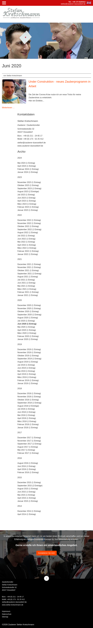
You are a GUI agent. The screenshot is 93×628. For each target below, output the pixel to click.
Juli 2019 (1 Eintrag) (26, 365)
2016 (19, 458)
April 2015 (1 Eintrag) (26, 498)
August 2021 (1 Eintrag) (27, 277)
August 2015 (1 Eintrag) (27, 489)
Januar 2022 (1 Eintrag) (27, 254)
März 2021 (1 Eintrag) (26, 289)
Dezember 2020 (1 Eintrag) (29, 305)
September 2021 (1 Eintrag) (29, 274)
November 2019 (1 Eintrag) (29, 352)
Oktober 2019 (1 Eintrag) (28, 356)
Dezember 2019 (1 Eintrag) (29, 349)
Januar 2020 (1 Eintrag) (27, 339)
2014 (19, 506)
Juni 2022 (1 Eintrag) (26, 239)
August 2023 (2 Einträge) (28, 191)
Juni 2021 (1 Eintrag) (26, 283)
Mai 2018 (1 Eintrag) (26, 415)
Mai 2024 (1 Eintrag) (26, 163)
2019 (19, 344)
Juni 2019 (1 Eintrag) (26, 368)
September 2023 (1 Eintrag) (29, 188)
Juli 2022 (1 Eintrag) (26, 236)
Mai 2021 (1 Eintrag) (26, 286)
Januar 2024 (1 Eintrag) (27, 172)
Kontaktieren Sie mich (46, 553)
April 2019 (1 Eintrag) (26, 374)
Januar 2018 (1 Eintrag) (27, 428)
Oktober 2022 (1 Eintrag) (28, 226)
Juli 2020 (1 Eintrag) (26, 321)
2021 (19, 259)
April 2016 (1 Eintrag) (26, 469)
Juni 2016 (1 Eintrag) (26, 466)
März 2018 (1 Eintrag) (26, 421)
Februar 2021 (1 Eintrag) (28, 292)
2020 (19, 300)
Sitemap (5, 617)
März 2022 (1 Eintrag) (26, 248)
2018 (19, 388)
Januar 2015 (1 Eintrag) (27, 501)
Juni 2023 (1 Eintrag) (26, 198)
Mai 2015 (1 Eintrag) (26, 495)
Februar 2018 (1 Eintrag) (28, 424)
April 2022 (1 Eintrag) (26, 245)
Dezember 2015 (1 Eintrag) (29, 482)
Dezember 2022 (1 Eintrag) (29, 220)
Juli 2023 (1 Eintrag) (26, 195)
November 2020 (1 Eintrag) (29, 308)
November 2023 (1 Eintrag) (29, 182)
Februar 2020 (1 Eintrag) (28, 336)
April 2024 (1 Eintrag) (26, 166)
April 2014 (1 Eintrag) (26, 514)
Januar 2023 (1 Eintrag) (27, 210)
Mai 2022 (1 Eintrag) (26, 242)
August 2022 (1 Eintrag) (27, 232)
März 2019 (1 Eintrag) (26, 377)
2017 (19, 432)
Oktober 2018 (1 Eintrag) (28, 400)
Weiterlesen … (8, 108)
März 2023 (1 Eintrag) (26, 204)
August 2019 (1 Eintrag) (27, 362)
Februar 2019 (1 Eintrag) (28, 380)
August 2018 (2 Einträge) (28, 406)
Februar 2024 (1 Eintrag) (28, 169)
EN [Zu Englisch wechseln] (89, 3)
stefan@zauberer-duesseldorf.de (31, 143)
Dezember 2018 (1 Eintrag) (29, 393)
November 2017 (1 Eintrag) (29, 441)
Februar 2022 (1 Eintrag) (28, 251)
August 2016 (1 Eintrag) (27, 463)
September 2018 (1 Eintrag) (29, 403)
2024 (19, 158)
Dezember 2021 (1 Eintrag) (29, 264)
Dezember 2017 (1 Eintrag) (29, 438)
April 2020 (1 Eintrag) (26, 330)
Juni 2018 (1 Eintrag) (26, 412)
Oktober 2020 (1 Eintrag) (28, 311)
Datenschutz (6, 614)
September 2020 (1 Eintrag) (29, 315)
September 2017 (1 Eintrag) (29, 444)
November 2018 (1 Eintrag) (29, 397)
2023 (19, 177)
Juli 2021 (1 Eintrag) (26, 280)
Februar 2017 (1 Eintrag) (28, 453)
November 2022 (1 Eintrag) (29, 223)
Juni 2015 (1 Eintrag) (26, 492)
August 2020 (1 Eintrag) (27, 318)
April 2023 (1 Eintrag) (26, 201)
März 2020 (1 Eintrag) (26, 333)
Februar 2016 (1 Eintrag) (28, 472)
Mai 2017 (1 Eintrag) (26, 450)
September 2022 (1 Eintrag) (29, 229)
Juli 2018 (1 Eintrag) (26, 409)
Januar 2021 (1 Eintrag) (27, 295)
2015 (19, 477)
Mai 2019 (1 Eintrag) (26, 371)
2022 (19, 215)
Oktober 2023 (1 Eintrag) (28, 185)
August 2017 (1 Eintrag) (27, 447)
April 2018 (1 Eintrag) (26, 418)
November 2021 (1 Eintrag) (29, 267)
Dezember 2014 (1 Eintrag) (29, 511)
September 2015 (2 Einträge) (29, 486)
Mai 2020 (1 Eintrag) (26, 327)
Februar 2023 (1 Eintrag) (28, 207)
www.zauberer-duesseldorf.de (30, 146)
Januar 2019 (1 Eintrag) (27, 383)
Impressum (6, 611)
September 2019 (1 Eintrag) (29, 359)
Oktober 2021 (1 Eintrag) (28, 270)
